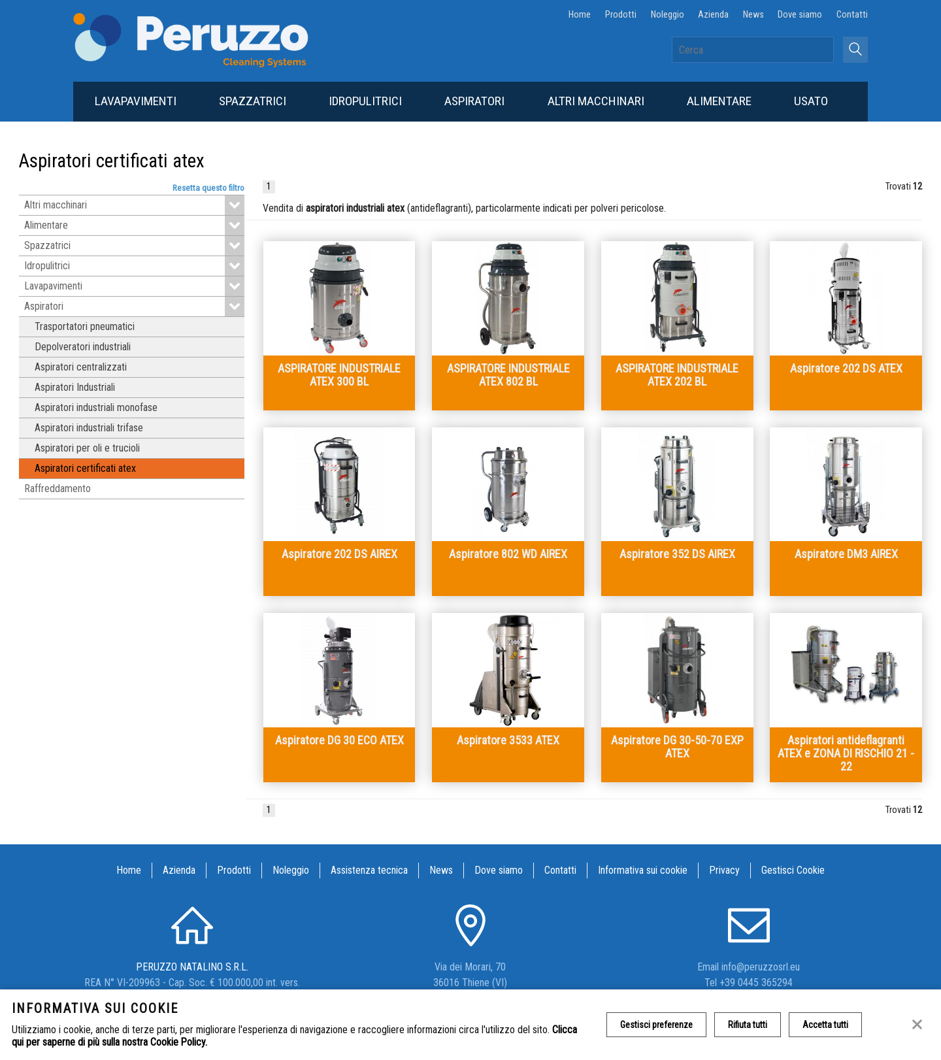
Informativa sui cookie (642, 870)
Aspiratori (474, 100)
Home (580, 14)
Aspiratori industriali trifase (89, 428)
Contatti (852, 14)
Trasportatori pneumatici (85, 326)
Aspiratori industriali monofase (96, 407)
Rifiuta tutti (747, 1024)
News (753, 14)
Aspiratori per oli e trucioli (87, 448)
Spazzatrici (252, 100)
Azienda (713, 14)
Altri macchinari (596, 100)
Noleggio (667, 14)
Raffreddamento (57, 488)
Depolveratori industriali (83, 346)
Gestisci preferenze (656, 1024)
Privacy (724, 870)
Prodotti (620, 14)
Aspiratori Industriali (75, 387)
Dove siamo (800, 14)
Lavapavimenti (135, 100)
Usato (811, 100)
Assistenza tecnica (369, 870)
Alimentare (719, 100)
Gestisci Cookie (793, 870)
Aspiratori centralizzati (81, 367)
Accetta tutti (825, 1024)
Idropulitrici (365, 100)
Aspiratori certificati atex (85, 468)
